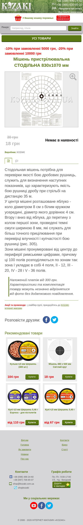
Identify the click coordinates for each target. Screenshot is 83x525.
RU (54, 4)
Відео (64, 445)
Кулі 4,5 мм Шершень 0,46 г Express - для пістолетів (23, 411)
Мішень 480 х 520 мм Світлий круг (60, 365)
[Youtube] (34, 505)
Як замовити (24, 449)
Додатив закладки (59, 484)
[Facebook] (42, 505)
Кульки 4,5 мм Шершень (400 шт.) (23, 365)
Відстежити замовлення (70, 12)
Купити (32, 422)
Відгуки (24, 440)
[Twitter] (49, 505)
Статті (65, 449)
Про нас (25, 459)
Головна (25, 445)
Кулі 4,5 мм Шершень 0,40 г (60, 409)
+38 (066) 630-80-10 (69, 4)
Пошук (5, 27)
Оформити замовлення (63, 17)
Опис (8, 161)
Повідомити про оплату (70, 9)
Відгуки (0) (17, 161)
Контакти (64, 440)
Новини (25, 454)
